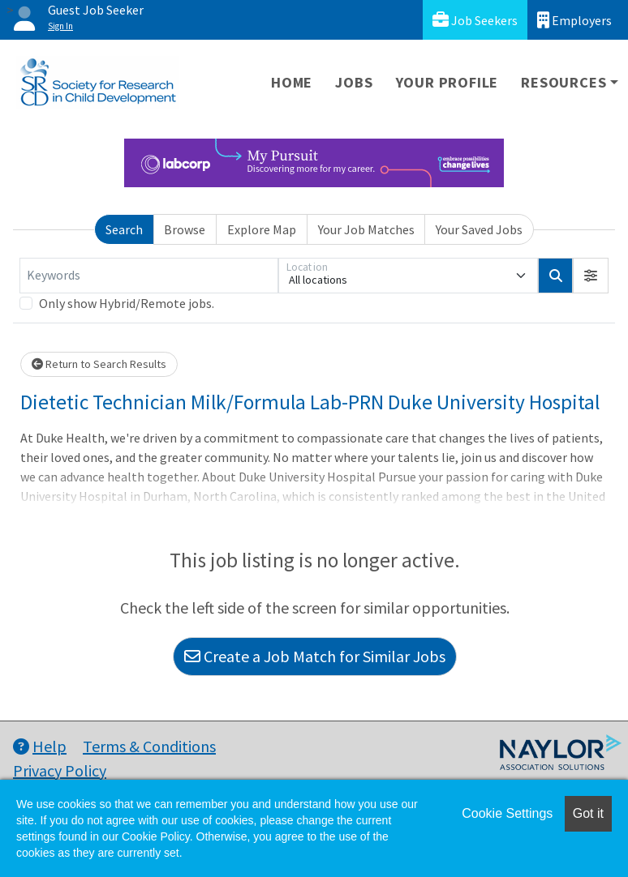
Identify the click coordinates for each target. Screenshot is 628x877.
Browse (184, 229)
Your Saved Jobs (479, 229)
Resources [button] (563, 82)
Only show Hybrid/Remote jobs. (126, 303)
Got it (588, 813)
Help (40, 746)
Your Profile (447, 82)
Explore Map (261, 229)
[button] (591, 275)
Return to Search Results (99, 364)
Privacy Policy (59, 770)
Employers (574, 20)
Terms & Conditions (149, 746)
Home (291, 82)
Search (124, 229)
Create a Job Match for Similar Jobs (314, 656)
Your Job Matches (366, 229)
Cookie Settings (507, 813)
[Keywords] (148, 275)
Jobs (353, 82)
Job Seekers (475, 20)
